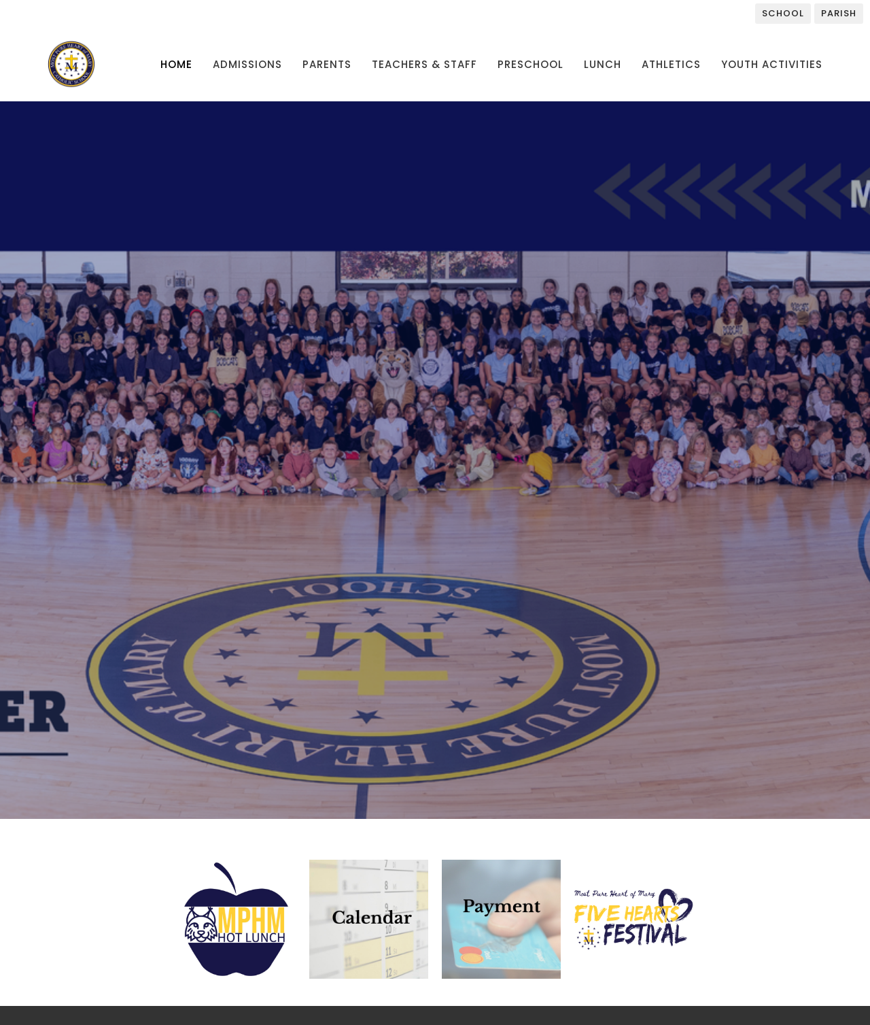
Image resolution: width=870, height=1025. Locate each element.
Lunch (602, 64)
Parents (326, 64)
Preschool (530, 64)
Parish (838, 13)
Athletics (671, 64)
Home (176, 64)
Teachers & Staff (424, 64)
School (783, 13)
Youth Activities (771, 64)
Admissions (247, 64)
